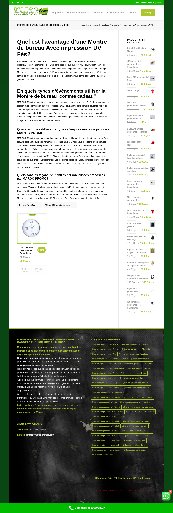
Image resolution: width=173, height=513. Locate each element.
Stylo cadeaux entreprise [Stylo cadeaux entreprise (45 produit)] (102, 455)
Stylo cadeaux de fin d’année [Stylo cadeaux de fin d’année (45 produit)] (135, 450)
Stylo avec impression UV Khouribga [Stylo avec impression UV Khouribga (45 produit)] (135, 402)
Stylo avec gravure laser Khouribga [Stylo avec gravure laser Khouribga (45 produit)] (133, 354)
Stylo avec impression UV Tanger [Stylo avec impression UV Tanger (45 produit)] (134, 431)
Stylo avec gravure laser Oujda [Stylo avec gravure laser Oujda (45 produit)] (105, 373)
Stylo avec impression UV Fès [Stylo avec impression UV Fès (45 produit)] (104, 402)
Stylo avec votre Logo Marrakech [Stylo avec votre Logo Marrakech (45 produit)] (105, 445)
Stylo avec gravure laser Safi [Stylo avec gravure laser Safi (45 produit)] (104, 378)
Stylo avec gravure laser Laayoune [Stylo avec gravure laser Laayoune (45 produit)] (136, 359)
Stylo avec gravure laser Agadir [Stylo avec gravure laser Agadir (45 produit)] (105, 344)
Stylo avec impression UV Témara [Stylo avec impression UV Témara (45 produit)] (106, 436)
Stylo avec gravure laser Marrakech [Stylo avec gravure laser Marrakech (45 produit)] (106, 364)
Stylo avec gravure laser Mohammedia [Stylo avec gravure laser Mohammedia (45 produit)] (108, 368)
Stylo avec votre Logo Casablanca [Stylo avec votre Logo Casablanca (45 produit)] (106, 440)
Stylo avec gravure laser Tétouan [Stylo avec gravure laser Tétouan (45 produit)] (105, 388)
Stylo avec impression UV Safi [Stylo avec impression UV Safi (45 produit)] (134, 426)
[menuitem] (24, 12)
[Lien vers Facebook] (12, 2)
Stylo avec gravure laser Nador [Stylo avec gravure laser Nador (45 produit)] (140, 368)
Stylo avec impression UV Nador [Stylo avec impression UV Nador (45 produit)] (105, 421)
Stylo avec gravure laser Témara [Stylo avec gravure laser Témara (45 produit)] (134, 383)
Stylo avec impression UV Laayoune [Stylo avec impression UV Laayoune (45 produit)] (138, 407)
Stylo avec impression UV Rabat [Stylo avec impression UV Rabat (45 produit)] (105, 426)
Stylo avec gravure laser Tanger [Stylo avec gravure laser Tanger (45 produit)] (105, 383)
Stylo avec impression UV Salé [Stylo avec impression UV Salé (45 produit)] (105, 431)
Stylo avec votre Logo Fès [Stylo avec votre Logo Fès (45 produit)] (134, 440)
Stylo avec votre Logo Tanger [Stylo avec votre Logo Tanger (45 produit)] (134, 445)
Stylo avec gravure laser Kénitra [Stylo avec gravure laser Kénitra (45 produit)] (105, 359)
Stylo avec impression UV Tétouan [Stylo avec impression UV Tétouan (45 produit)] (137, 436)
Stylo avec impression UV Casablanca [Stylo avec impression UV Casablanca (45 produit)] (108, 392)
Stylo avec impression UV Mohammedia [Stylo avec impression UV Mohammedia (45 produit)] (108, 416)
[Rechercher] (15, 27)
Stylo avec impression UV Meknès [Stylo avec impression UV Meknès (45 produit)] (140, 412)
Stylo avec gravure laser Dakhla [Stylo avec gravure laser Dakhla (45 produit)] (105, 349)
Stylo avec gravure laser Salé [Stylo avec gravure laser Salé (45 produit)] (131, 378)
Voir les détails (38, 270)
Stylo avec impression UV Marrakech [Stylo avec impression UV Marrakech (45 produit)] (107, 412)
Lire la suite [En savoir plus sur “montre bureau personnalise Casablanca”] (25, 270)
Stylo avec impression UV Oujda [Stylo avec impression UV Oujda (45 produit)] (135, 421)
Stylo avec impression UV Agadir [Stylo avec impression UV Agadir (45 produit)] (136, 388)
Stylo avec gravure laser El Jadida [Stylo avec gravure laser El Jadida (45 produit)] (136, 349)
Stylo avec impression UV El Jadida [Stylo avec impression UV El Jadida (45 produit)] (137, 397)
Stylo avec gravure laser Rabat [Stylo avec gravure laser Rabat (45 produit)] (133, 373)
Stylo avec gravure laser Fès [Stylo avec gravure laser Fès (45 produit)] (104, 354)
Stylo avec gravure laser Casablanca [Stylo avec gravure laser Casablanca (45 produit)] (136, 344)
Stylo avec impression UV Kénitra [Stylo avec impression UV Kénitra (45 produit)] (106, 407)
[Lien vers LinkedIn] (17, 2)
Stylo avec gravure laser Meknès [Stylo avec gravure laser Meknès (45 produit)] (138, 364)
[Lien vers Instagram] (23, 2)
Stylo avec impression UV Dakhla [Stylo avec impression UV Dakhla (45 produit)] (106, 397)
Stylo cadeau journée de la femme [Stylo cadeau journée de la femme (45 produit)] (106, 450)
